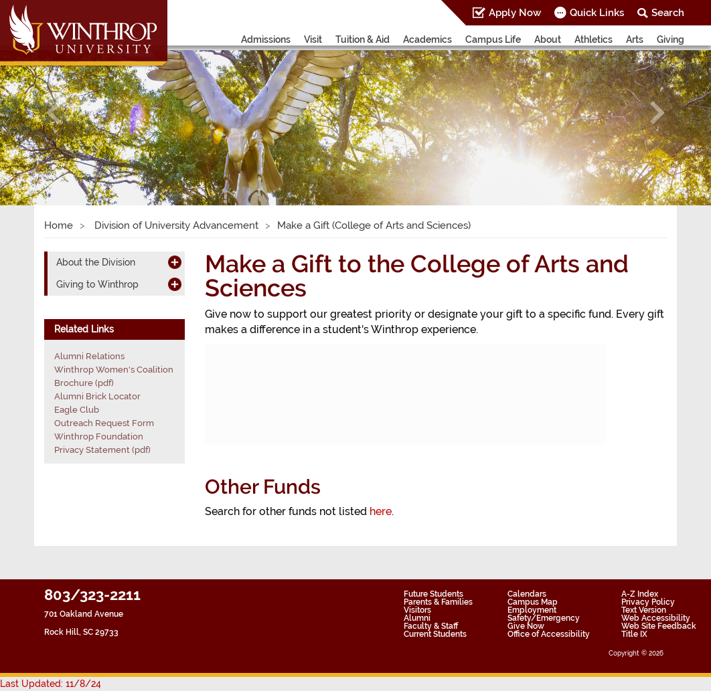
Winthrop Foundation (98, 436)
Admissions (266, 39)
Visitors (417, 610)
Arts (634, 39)
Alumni (417, 618)
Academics (427, 39)
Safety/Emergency (543, 618)
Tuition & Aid (362, 39)
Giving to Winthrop (97, 284)
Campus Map (532, 602)
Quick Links (597, 13)
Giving (670, 39)
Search (667, 13)
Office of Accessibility (548, 634)
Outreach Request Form (104, 423)
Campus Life (493, 39)
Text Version (643, 610)
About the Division (95, 262)
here (381, 511)
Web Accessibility (655, 618)
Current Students (435, 634)
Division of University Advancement (175, 225)
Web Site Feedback (658, 626)
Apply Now (515, 13)
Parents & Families (438, 602)
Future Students (433, 594)
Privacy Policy (648, 602)
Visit (313, 39)
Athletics (593, 39)
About (547, 39)
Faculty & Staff (431, 626)
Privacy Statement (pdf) (102, 450)
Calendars (526, 594)
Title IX (634, 634)
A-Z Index (639, 594)
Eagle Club (76, 410)
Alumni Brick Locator (97, 396)
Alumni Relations (89, 356)
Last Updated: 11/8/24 (50, 683)
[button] (53, 113)
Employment (531, 610)
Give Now (525, 626)
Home (58, 225)
